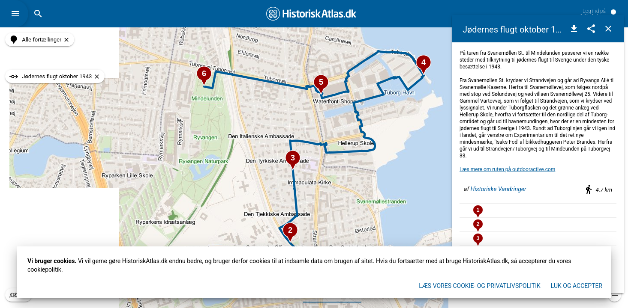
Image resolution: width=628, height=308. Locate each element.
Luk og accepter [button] (576, 285)
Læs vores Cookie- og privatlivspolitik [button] (480, 285)
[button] (17, 13)
